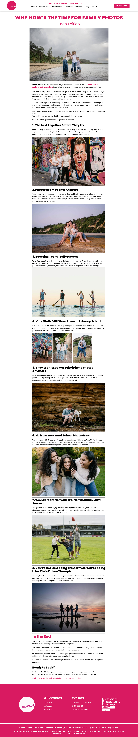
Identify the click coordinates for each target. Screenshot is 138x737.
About (33, 6)
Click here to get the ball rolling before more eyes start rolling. (56, 678)
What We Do (44, 6)
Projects (70, 6)
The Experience (58, 6)
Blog (87, 7)
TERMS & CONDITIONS (101, 728)
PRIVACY (115, 728)
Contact (95, 6)
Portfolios (80, 6)
